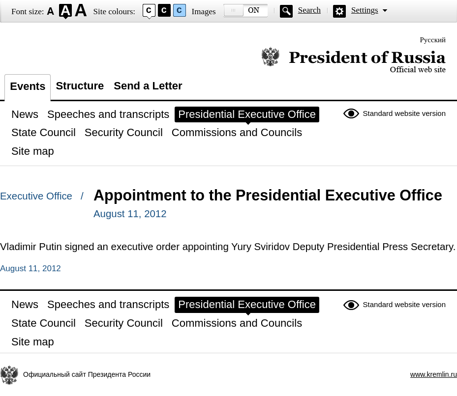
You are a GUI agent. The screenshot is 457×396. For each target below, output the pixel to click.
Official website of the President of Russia (353, 60)
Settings (364, 10)
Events (27, 86)
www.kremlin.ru (433, 374)
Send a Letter (148, 86)
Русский (433, 40)
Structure (80, 86)
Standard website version (404, 113)
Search (309, 10)
